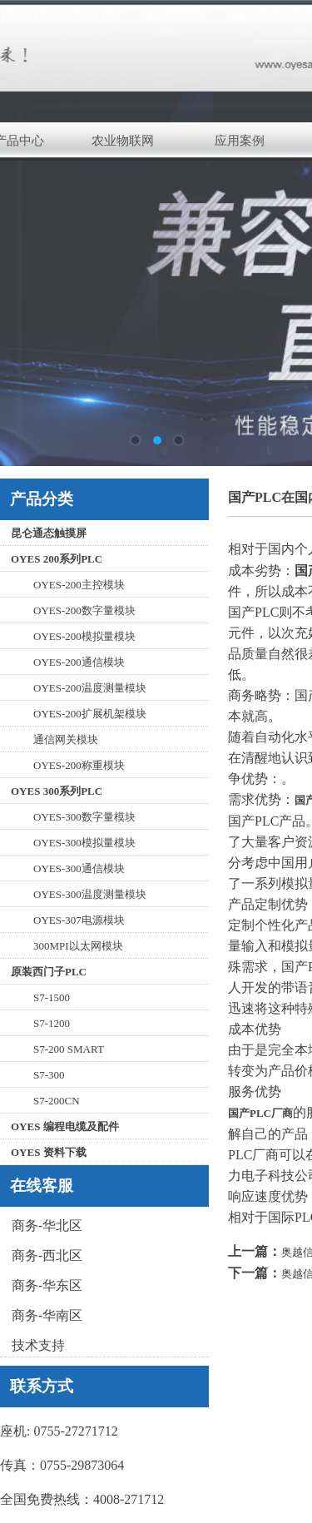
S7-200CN (56, 1100)
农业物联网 (123, 140)
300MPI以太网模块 (78, 946)
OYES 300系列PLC (56, 791)
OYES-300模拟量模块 (84, 842)
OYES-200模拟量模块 (84, 636)
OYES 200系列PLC (56, 559)
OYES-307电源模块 (79, 920)
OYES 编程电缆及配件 (65, 1126)
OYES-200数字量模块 (84, 610)
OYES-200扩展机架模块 (89, 713)
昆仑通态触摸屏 (49, 533)
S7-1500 (51, 997)
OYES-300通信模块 (79, 868)
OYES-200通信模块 (79, 662)
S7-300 (49, 1075)
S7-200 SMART (68, 1049)
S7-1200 (51, 1023)
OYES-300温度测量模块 (89, 894)
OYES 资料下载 (49, 1152)
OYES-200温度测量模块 (89, 688)
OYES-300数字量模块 (84, 817)
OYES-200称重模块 (79, 765)
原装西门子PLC (49, 971)
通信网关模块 (65, 739)
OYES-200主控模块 (79, 584)
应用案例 (240, 140)
